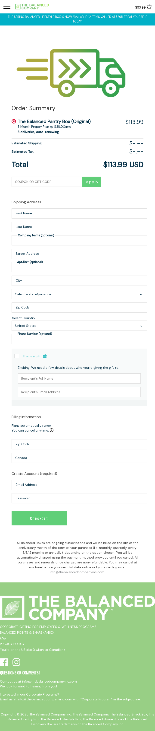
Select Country (79, 318)
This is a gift (32, 356)
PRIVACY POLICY (12, 644)
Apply (92, 181)
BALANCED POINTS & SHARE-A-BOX (27, 632)
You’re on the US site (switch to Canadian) (32, 650)
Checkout (39, 518)
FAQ (3, 638)
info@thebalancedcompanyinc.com (77, 572)
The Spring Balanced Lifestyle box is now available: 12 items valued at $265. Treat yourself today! (77, 19)
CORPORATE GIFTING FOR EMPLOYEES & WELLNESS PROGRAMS (48, 627)
